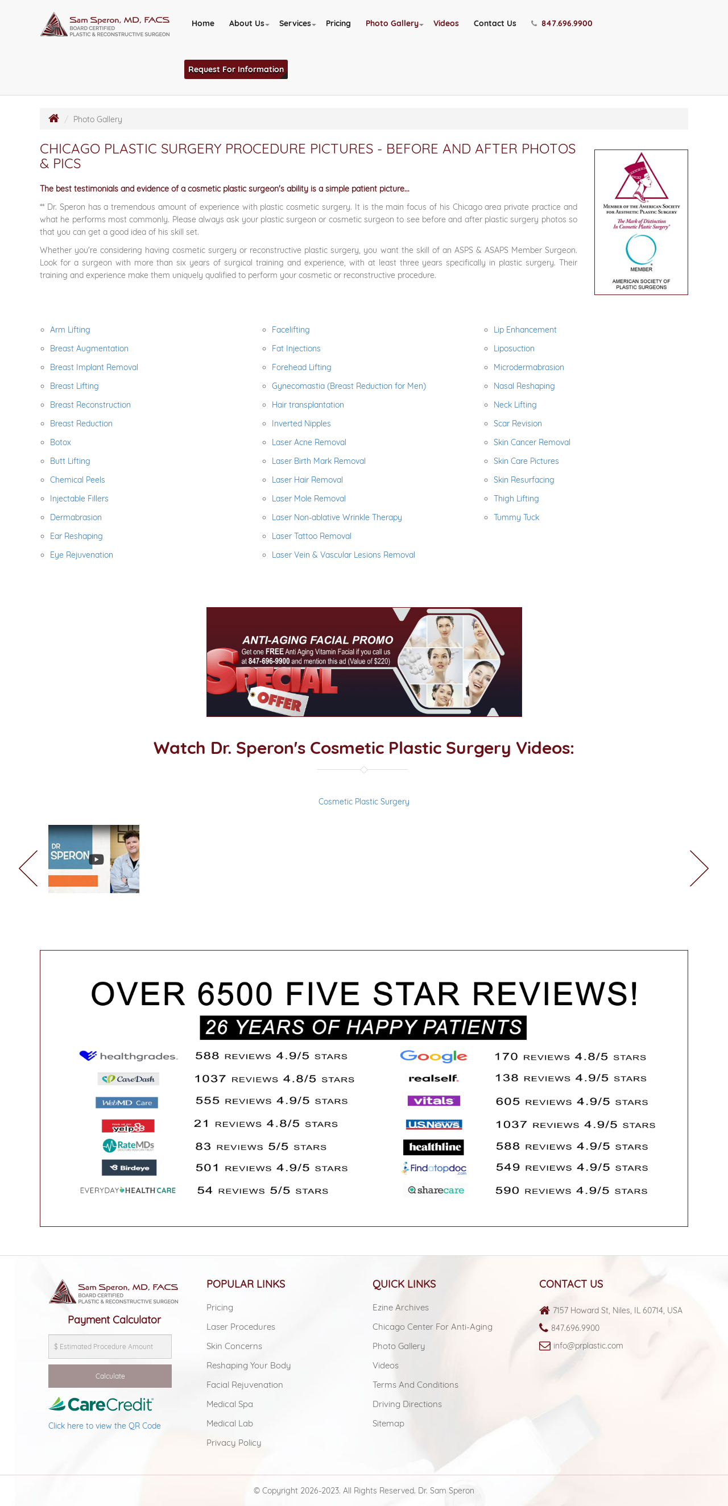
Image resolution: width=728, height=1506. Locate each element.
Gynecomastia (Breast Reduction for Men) (349, 386)
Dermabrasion (76, 517)
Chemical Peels (77, 480)
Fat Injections (296, 348)
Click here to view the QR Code (104, 1426)
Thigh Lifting (516, 498)
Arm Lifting (70, 330)
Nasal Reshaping (524, 386)
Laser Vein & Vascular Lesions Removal (343, 555)
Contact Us (495, 23)
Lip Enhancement (525, 330)
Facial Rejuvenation (244, 1384)
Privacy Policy (234, 1442)
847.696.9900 (575, 1328)
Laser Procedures (240, 1326)
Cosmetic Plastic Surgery (364, 801)
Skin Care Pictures (526, 461)
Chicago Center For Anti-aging (433, 1326)
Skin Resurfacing (524, 480)
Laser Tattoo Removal (311, 536)
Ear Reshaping (76, 536)
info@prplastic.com (588, 1346)
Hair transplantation (308, 405)
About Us (246, 23)
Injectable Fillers (79, 498)
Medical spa (229, 1404)
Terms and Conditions (415, 1384)
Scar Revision (518, 423)
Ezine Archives (401, 1307)
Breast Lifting (74, 386)
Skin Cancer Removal (532, 442)
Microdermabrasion (529, 367)
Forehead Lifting (302, 367)
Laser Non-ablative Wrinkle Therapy (337, 517)
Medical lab (229, 1423)
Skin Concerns (234, 1346)
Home (203, 23)
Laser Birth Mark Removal (319, 461)
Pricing (338, 23)
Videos (446, 23)
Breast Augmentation (89, 348)
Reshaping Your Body (248, 1365)
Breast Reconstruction (90, 405)
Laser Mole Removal (309, 498)
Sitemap (388, 1423)
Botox (60, 442)
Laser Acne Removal (309, 442)
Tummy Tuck (516, 517)
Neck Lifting (515, 405)
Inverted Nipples (301, 423)
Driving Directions (407, 1404)
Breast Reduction (81, 423)
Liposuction (514, 348)
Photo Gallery (392, 23)
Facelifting (291, 330)
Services (295, 23)
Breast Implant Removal (94, 367)
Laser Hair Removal (307, 480)
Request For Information (236, 69)
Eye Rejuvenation (81, 555)
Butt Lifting (70, 461)
